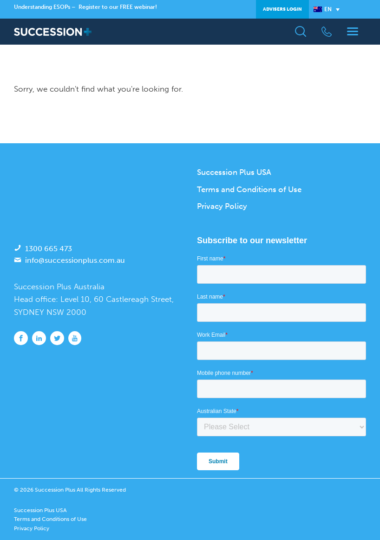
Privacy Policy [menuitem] (222, 206)
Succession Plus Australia (59, 286)
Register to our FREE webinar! (118, 7)
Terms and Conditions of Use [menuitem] (249, 189)
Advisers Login (282, 9)
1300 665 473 (48, 248)
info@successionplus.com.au (75, 260)
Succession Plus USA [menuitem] (234, 172)
